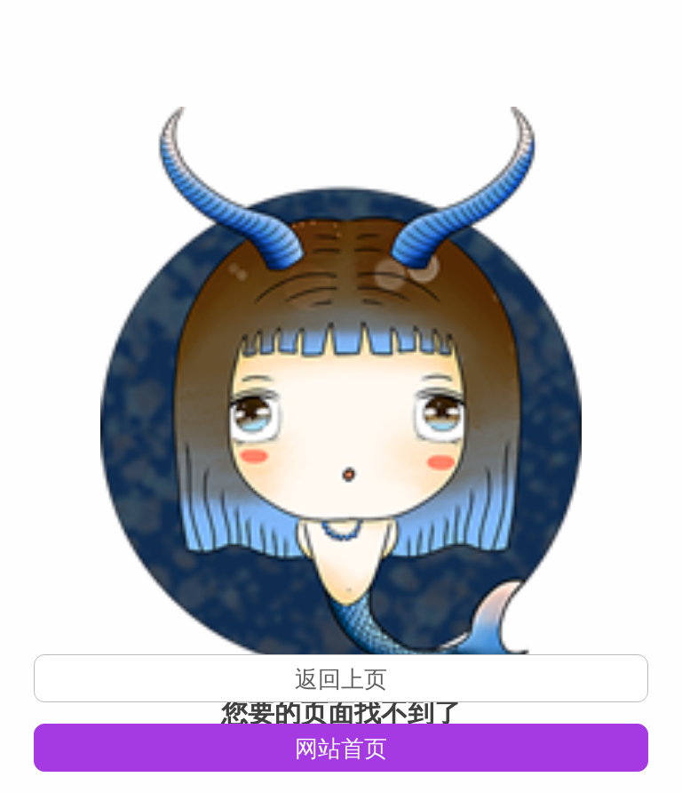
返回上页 (341, 679)
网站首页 (341, 748)
